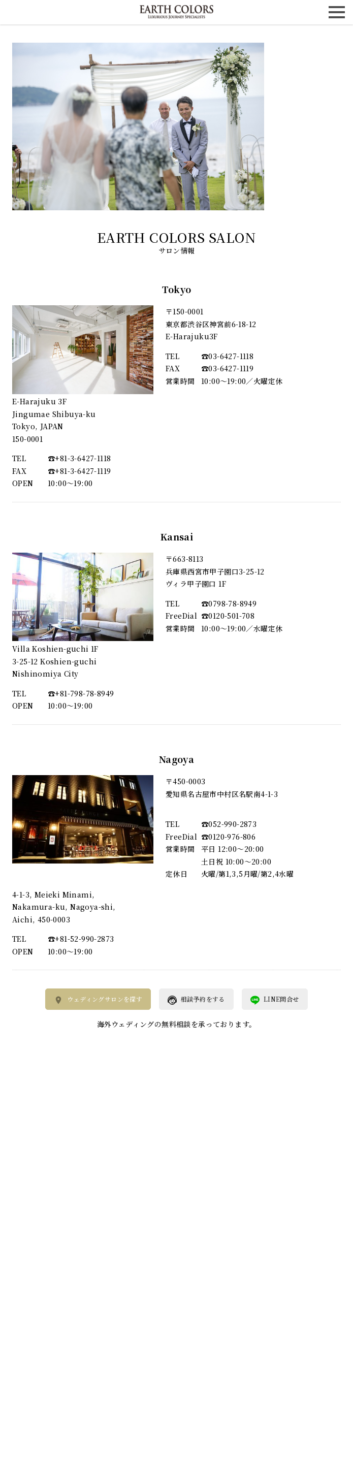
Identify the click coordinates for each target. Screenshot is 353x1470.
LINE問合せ (274, 1000)
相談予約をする (196, 1000)
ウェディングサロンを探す (98, 1000)
